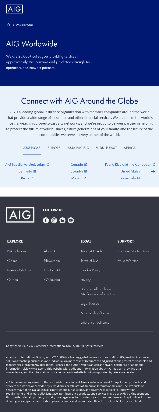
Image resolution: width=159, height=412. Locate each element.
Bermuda (27, 171)
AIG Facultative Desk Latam (27, 164)
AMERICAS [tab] (32, 147)
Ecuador (79, 171)
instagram (54, 220)
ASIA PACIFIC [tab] (78, 147)
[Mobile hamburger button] (148, 9)
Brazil (27, 178)
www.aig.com (36, 368)
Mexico (78, 178)
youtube (71, 220)
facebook (46, 220)
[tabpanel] (79, 171)
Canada (79, 164)
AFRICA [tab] (130, 147)
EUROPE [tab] (54, 147)
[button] (98, 291)
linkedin (62, 220)
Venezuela (130, 178)
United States (130, 171)
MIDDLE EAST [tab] (106, 147)
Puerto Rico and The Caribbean (130, 164)
